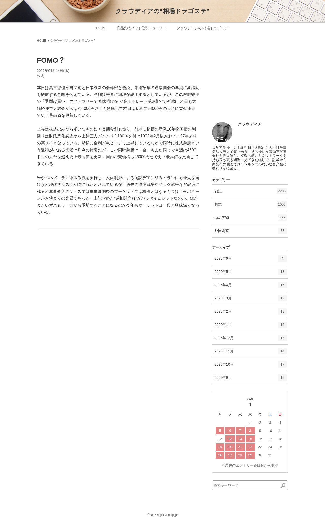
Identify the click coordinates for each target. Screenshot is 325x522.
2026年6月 (251, 260)
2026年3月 (251, 300)
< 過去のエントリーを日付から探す (250, 465)
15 (250, 439)
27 (230, 455)
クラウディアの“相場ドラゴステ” (162, 11)
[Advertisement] (250, 84)
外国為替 (251, 232)
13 (230, 439)
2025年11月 (251, 353)
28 (240, 455)
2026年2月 (251, 313)
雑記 (251, 193)
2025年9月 (251, 379)
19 (220, 447)
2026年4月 (251, 287)
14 (240, 439)
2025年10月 (251, 366)
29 (250, 455)
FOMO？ (51, 60)
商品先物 (251, 219)
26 (220, 455)
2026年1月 (251, 326)
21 (240, 447)
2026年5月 (251, 273)
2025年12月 (251, 339)
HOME (101, 28)
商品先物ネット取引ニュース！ (142, 28)
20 (230, 447)
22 (250, 447)
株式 (40, 76)
